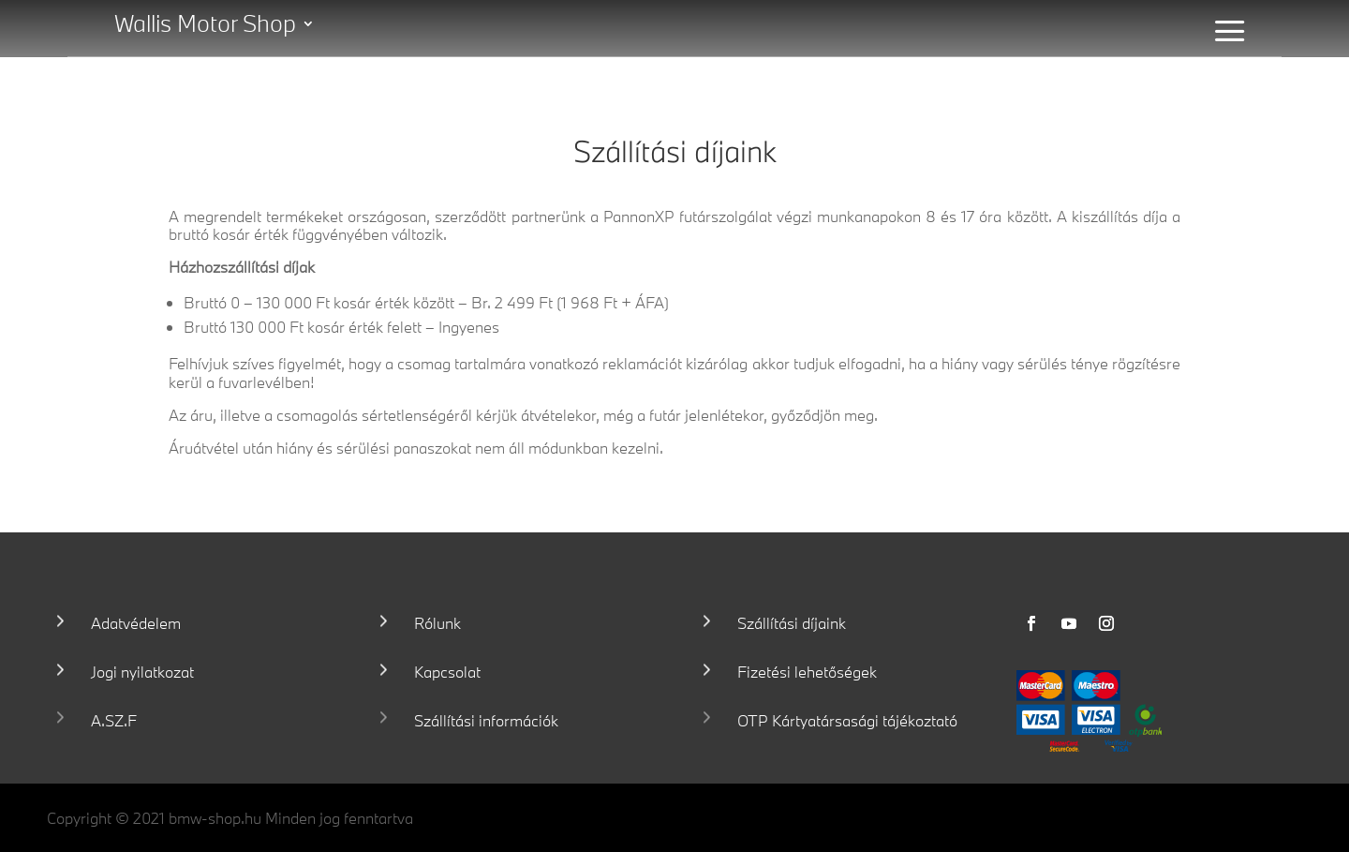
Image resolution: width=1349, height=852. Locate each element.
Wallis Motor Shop (205, 27)
